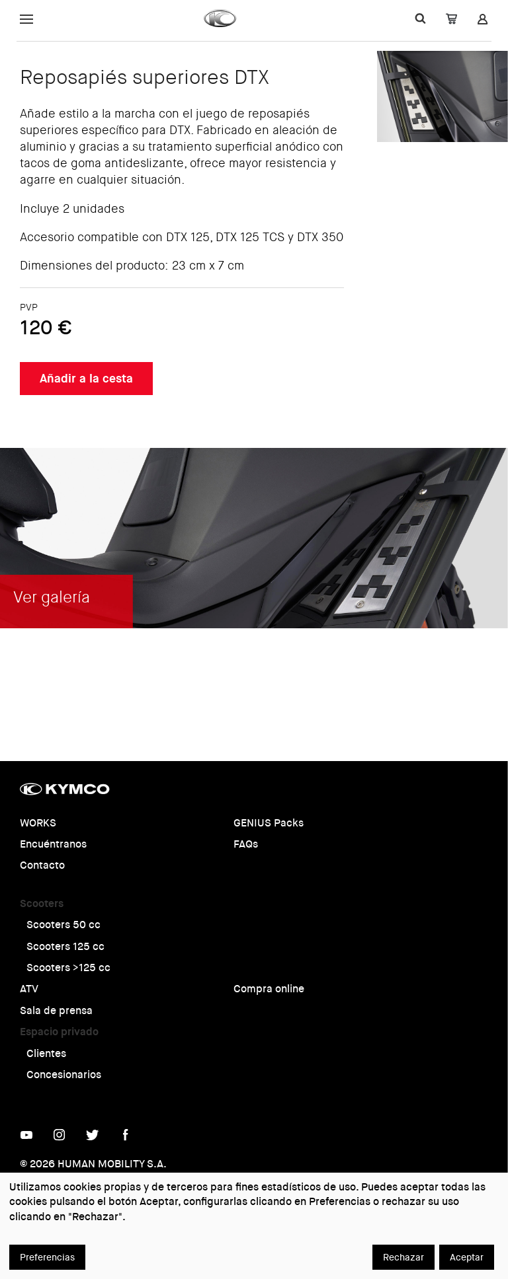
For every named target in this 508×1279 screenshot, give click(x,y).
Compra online (268, 989)
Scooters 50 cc (63, 925)
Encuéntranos (53, 844)
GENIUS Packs (268, 823)
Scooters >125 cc (68, 967)
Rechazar (403, 1257)
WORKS (38, 823)
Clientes (46, 1053)
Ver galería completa (410, 697)
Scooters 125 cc (65, 946)
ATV (29, 989)
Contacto (42, 865)
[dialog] (254, 1226)
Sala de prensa (56, 1010)
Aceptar (467, 1257)
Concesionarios (63, 1074)
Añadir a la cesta (86, 378)
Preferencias (47, 1257)
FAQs (245, 844)
